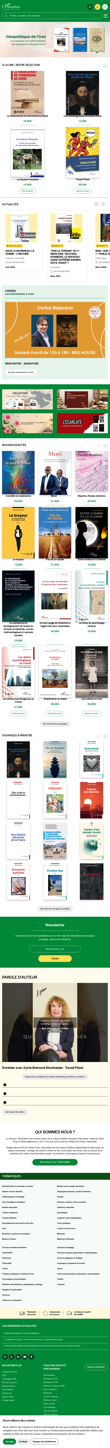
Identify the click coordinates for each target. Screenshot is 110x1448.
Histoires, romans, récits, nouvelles (71, 1208)
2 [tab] (93, 52)
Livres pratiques (63, 1229)
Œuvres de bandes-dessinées (14, 1253)
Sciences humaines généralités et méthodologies (77, 1258)
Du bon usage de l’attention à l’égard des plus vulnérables (55, 628)
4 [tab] (100, 52)
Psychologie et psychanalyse (14, 1285)
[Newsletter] (90, 7)
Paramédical (7, 1258)
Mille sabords (49, 1409)
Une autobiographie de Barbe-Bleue (83, 115)
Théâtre (60, 1285)
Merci (54, 498)
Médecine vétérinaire (65, 1245)
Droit (4, 1234)
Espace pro (7, 1398)
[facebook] (31, 1362)
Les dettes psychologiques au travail (18, 704)
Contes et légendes (10, 1218)
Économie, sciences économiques (16, 1239)
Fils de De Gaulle (55, 562)
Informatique (62, 1218)
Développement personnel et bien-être (17, 1229)
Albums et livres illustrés (12, 1197)
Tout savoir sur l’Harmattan (55, 1167)
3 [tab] (97, 52)
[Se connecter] (97, 7)
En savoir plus (14, 264)
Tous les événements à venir (21, 375)
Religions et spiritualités (12, 1295)
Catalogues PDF (9, 1384)
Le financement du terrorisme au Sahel (27, 115)
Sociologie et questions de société (71, 1269)
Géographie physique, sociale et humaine (74, 1197)
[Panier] (105, 7)
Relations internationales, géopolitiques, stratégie (22, 1290)
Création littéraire (9, 1223)
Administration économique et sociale (17, 1192)
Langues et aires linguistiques (69, 1223)
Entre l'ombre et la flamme (92, 562)
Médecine (61, 1239)
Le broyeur (18, 562)
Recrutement (7, 1395)
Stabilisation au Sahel (55, 702)
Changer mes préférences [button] (44, 1441)
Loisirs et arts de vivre (66, 1234)
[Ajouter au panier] (82, 192)
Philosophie (7, 1269)
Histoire (60, 1202)
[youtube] (25, 1362)
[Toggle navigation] (106, 16)
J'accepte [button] (9, 1441)
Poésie (5, 1274)
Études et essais (9, 1245)
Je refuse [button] (23, 1441)
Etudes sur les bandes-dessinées (70, 1192)
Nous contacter (96, 1373)
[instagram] (5, 1362)
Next (103, 206)
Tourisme (61, 1290)
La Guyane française (27, 179)
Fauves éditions (50, 1395)
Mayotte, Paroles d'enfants (92, 498)
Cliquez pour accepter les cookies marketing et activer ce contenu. (55, 1027)
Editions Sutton (50, 1405)
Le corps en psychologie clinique (91, 628)
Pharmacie (6, 1263)
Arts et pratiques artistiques (13, 1208)
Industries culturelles (65, 1213)
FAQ (4, 1381)
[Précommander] (27, 128)
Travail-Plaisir (82, 179)
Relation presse (8, 1391)
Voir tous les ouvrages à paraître (55, 914)
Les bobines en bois (91, 702)
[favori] (42, 110)
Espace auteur (8, 1402)
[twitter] (11, 1362)
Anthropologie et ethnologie (13, 1202)
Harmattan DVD (50, 1384)
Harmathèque (49, 1380)
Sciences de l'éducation (11, 1306)
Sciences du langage (65, 1253)
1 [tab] (90, 52)
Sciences (6, 1300)
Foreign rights (8, 1405)
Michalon (47, 1398)
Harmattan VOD (50, 1387)
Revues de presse (9, 1388)
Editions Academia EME (54, 1391)
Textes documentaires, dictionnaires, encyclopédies (78, 1279)
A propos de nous (9, 1377)
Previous (96, 206)
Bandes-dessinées (9, 1213)
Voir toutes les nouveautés (55, 729)
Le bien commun (50, 1402)
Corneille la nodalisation (18, 498)
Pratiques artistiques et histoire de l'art (18, 1279)
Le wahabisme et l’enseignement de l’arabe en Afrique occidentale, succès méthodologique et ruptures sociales (18, 632)
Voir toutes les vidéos (14, 1118)
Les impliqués (49, 1412)
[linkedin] (18, 1362)
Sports (60, 1274)
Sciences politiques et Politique (69, 1263)
